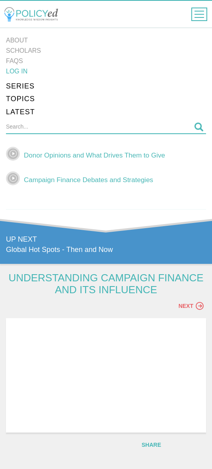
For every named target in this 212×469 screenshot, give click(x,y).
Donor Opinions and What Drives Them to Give (94, 155)
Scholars (23, 50)
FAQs (14, 61)
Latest (20, 112)
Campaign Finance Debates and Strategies (88, 180)
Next (191, 306)
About (17, 40)
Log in (16, 71)
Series (20, 86)
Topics (20, 99)
